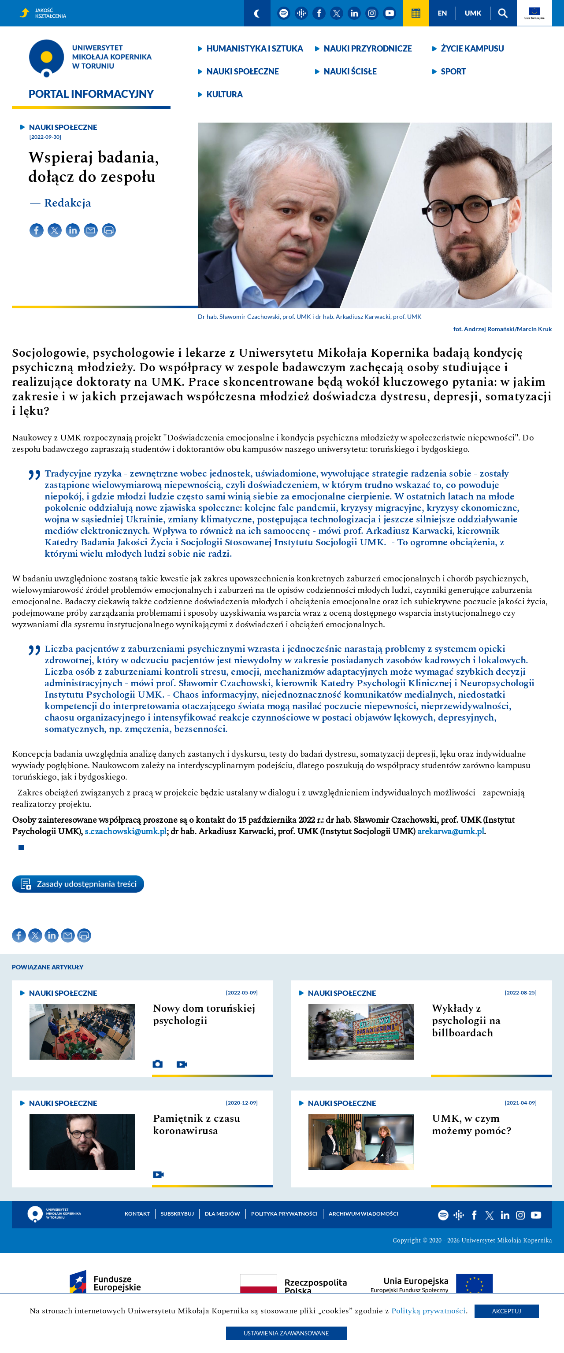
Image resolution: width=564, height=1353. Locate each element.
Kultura (225, 94)
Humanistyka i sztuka (255, 48)
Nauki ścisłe (350, 71)
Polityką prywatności (428, 1311)
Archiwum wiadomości (363, 1213)
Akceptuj (506, 1311)
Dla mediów (222, 1213)
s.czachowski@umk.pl (126, 831)
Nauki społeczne (243, 71)
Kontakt (137, 1213)
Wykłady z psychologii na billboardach (466, 1020)
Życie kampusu (472, 48)
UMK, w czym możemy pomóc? (472, 1125)
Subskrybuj (177, 1213)
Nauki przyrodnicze (368, 48)
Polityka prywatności (284, 1213)
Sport (453, 71)
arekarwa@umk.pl (450, 831)
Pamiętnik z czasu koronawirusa (196, 1125)
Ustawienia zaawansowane (286, 1333)
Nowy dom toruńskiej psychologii (204, 1014)
